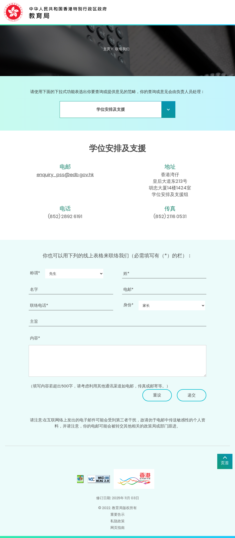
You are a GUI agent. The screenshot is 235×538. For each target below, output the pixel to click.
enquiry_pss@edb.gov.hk (65, 174)
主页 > (108, 48)
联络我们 (122, 48)
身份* (128, 305)
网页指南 (117, 527)
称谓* (35, 273)
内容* (35, 338)
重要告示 (117, 514)
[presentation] (67, 399)
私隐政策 (117, 521)
